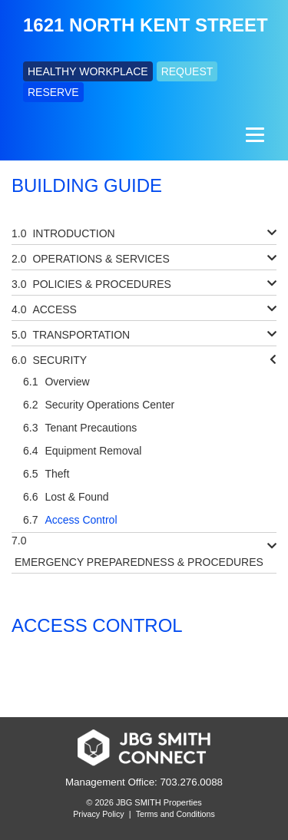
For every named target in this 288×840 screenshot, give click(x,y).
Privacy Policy (98, 814)
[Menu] (253, 135)
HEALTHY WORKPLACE (88, 71)
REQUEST (187, 71)
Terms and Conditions (175, 814)
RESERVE (53, 92)
